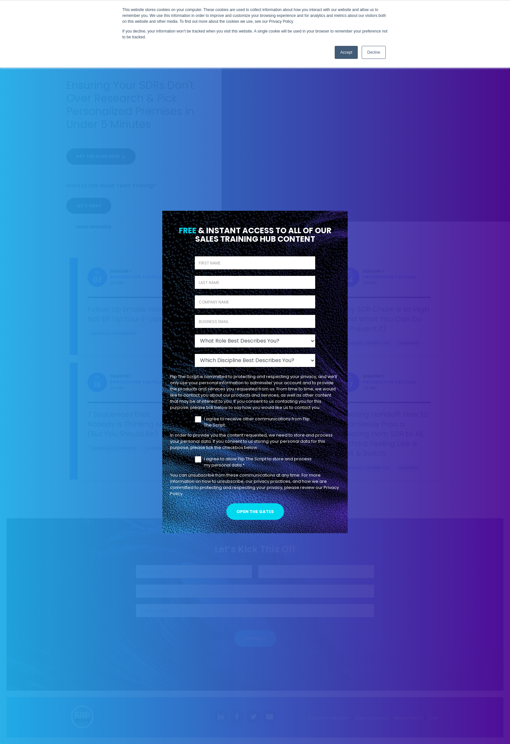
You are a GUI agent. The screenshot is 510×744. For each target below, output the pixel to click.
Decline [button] (373, 52)
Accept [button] (346, 52)
